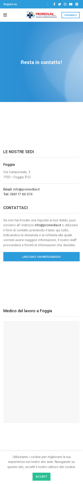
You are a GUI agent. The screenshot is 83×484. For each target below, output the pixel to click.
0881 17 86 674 (21, 194)
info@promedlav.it (26, 189)
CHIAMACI (70, 15)
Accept (41, 476)
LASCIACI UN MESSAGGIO (41, 256)
